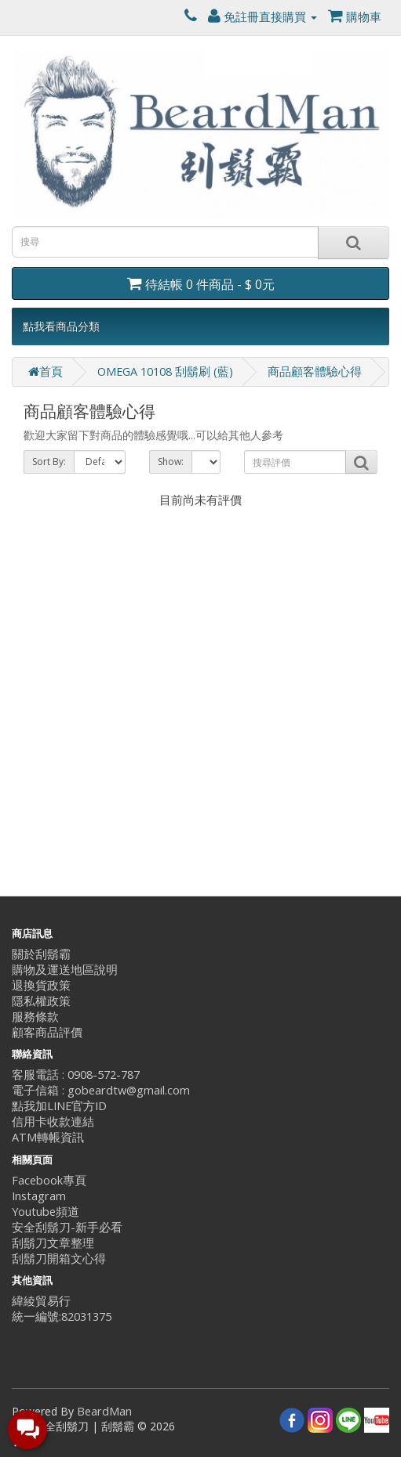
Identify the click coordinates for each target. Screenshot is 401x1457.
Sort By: (49, 461)
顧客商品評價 (47, 1032)
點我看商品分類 (61, 326)
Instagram (39, 1195)
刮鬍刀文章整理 (53, 1242)
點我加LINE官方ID (59, 1105)
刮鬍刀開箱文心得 (59, 1258)
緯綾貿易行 (41, 1300)
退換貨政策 (41, 985)
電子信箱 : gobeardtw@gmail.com (101, 1090)
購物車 (354, 16)
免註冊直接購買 (262, 16)
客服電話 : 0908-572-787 (76, 1074)
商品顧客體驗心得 (315, 371)
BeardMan (104, 1411)
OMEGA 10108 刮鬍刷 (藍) (165, 371)
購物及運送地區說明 (65, 969)
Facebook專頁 (49, 1180)
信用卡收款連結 (53, 1121)
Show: (171, 461)
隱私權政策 (41, 1001)
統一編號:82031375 (61, 1316)
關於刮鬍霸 (41, 954)
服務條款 (35, 1016)
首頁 (45, 371)
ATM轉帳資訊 (48, 1137)
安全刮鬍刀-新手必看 (67, 1227)
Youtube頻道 (45, 1211)
